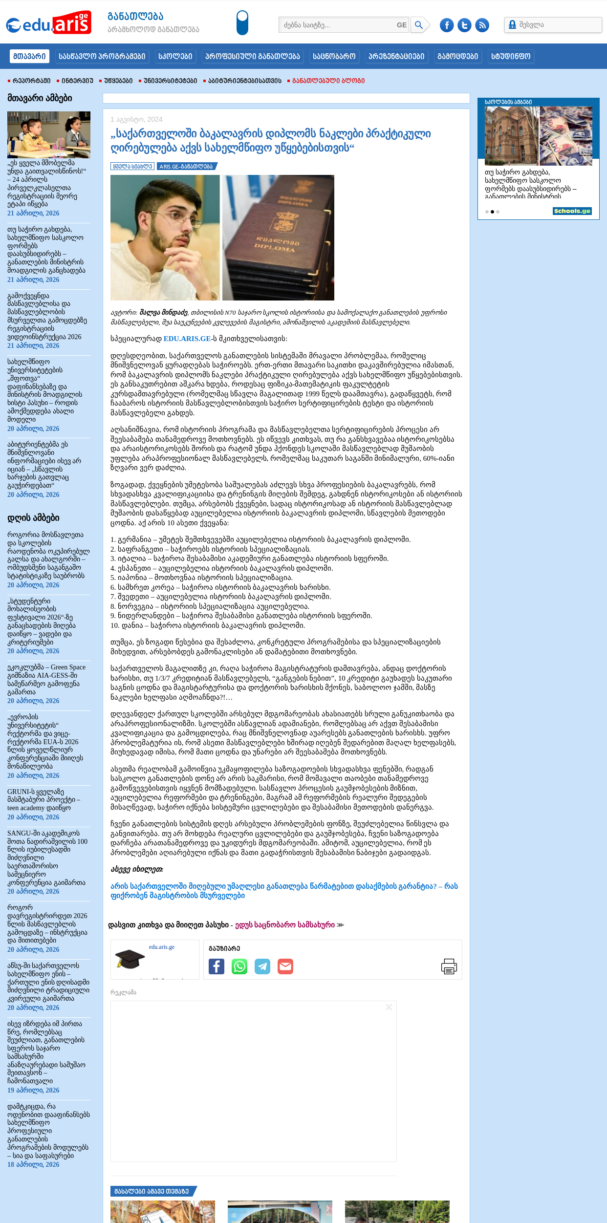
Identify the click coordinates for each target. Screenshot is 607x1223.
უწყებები (116, 81)
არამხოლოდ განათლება (139, 30)
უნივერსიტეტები (168, 81)
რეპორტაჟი (29, 81)
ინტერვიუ (75, 81)
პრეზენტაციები (397, 57)
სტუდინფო (511, 57)
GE (402, 25)
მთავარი (29, 57)
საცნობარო (334, 57)
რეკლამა (123, 992)
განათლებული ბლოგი (326, 81)
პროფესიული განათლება (252, 57)
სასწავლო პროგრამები (102, 57)
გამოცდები (457, 57)
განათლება (136, 17)
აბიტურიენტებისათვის (242, 81)
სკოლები (175, 57)
